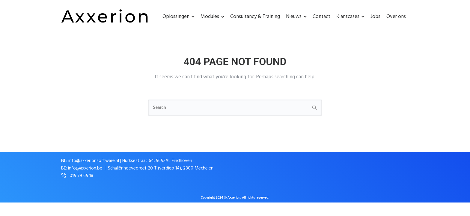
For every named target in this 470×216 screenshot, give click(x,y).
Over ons (396, 17)
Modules (210, 17)
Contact (321, 17)
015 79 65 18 (81, 176)
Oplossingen (175, 17)
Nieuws (294, 17)
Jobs (375, 17)
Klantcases (347, 17)
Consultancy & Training (255, 17)
